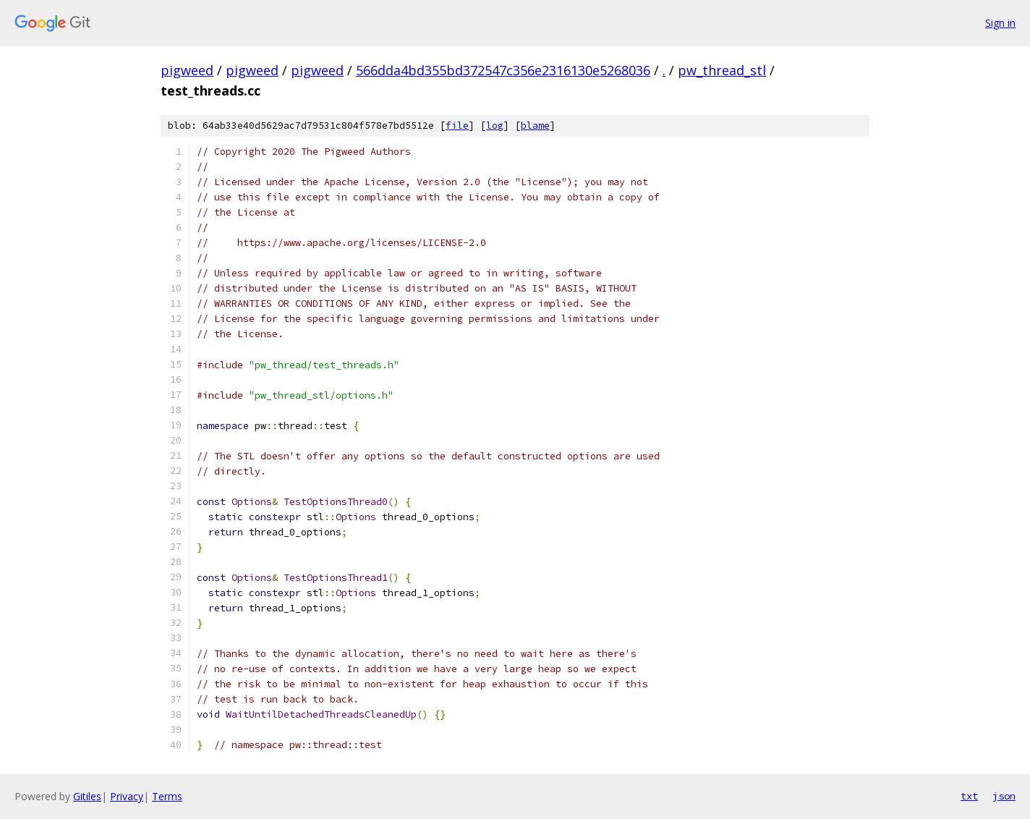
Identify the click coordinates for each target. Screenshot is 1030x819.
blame (535, 125)
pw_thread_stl (722, 70)
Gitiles (87, 796)
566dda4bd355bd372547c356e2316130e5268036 (503, 70)
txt (969, 795)
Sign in (1000, 23)
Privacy (126, 796)
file (457, 125)
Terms (167, 796)
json (1004, 795)
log (494, 125)
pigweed (187, 70)
